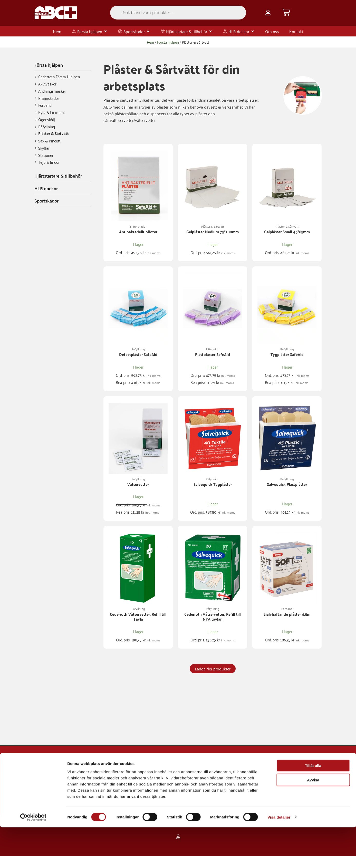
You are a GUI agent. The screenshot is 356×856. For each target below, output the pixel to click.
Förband (45, 105)
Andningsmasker (52, 91)
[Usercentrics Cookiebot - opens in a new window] (33, 846)
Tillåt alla (313, 794)
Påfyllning (46, 126)
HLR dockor (46, 189)
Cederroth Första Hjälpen (59, 76)
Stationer (45, 155)
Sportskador (46, 201)
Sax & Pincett (49, 141)
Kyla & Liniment (51, 112)
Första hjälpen (168, 42)
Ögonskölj (46, 119)
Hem (150, 42)
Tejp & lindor (49, 162)
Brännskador (48, 98)
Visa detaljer (278, 846)
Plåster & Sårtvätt (53, 133)
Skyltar (44, 148)
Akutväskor (47, 84)
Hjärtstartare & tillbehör (58, 176)
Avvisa (313, 809)
